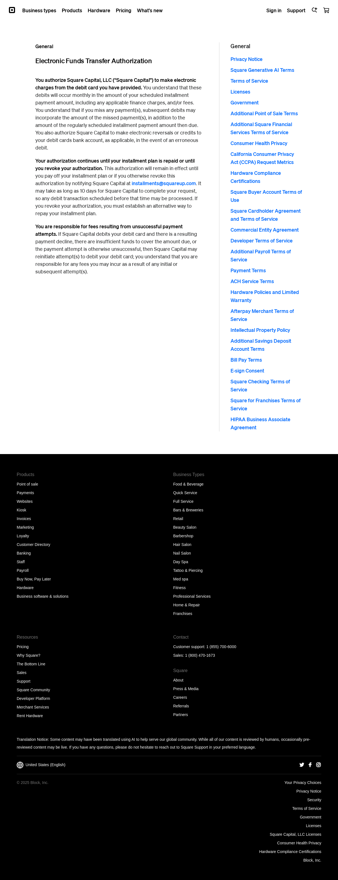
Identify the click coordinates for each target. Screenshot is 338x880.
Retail (178, 518)
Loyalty (23, 536)
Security (314, 800)
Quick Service (185, 493)
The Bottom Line (31, 664)
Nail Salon (182, 553)
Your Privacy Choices (302, 782)
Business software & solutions (42, 596)
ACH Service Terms (252, 281)
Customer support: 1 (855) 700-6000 (204, 646)
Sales (21, 672)
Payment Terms (248, 270)
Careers (180, 697)
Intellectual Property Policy (260, 330)
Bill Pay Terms (246, 359)
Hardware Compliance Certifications (290, 851)
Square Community (33, 690)
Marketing (25, 527)
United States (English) (41, 765)
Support (23, 681)
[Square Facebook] (310, 765)
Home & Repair (186, 605)
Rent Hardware (30, 716)
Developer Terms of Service (262, 240)
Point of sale (27, 484)
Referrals (181, 706)
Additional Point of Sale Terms (264, 113)
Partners (180, 714)
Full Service (183, 501)
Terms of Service (249, 80)
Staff (21, 562)
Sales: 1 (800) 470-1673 (194, 655)
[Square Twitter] (302, 765)
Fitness (179, 587)
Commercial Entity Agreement (265, 229)
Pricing (23, 646)
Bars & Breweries (188, 510)
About (178, 680)
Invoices (24, 518)
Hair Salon (182, 544)
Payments (25, 493)
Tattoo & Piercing (188, 570)
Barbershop (183, 536)
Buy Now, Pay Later (34, 579)
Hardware (25, 587)
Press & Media (186, 689)
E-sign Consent (247, 370)
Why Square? (28, 655)
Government (245, 102)
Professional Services (192, 596)
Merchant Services (33, 707)
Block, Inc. (312, 860)
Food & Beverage (188, 484)
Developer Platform (33, 698)
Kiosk (21, 510)
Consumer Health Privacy (259, 143)
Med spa (180, 579)
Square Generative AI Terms (262, 70)
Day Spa (180, 562)
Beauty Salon (184, 527)
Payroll (23, 570)
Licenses (240, 91)
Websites (25, 501)
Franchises (182, 613)
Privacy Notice (247, 59)
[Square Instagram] (318, 765)
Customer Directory (33, 544)
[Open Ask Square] (314, 10)
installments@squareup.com (164, 183)
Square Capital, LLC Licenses (295, 834)
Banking (24, 553)
